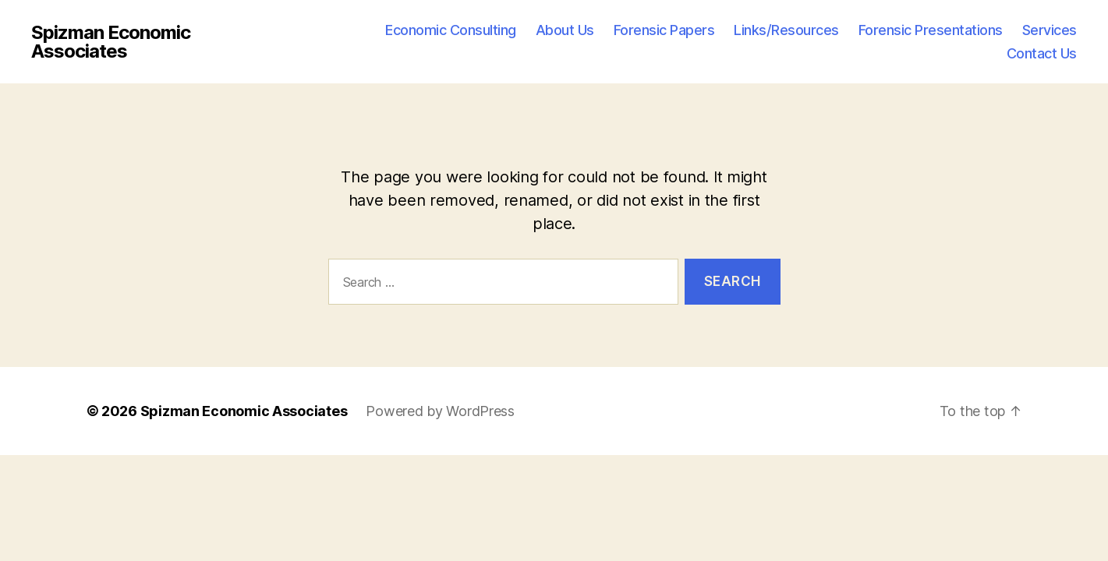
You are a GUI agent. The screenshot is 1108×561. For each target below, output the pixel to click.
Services (1049, 30)
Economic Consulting (450, 30)
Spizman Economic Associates (110, 42)
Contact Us (1042, 53)
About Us (565, 30)
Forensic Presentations (930, 30)
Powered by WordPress (440, 411)
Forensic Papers (664, 30)
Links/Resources (786, 30)
